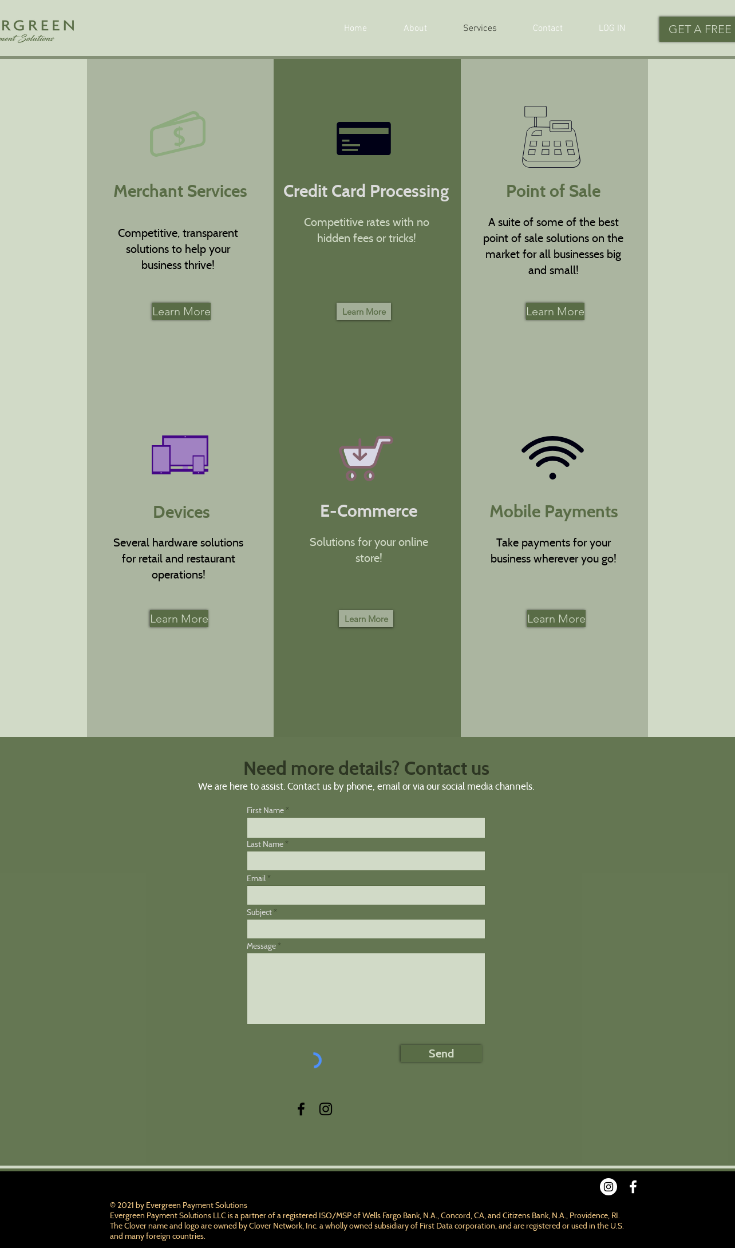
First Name (265, 810)
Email (256, 878)
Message (261, 946)
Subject (259, 912)
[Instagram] (325, 1109)
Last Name (265, 844)
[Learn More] (181, 311)
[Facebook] (301, 1109)
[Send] (441, 1053)
